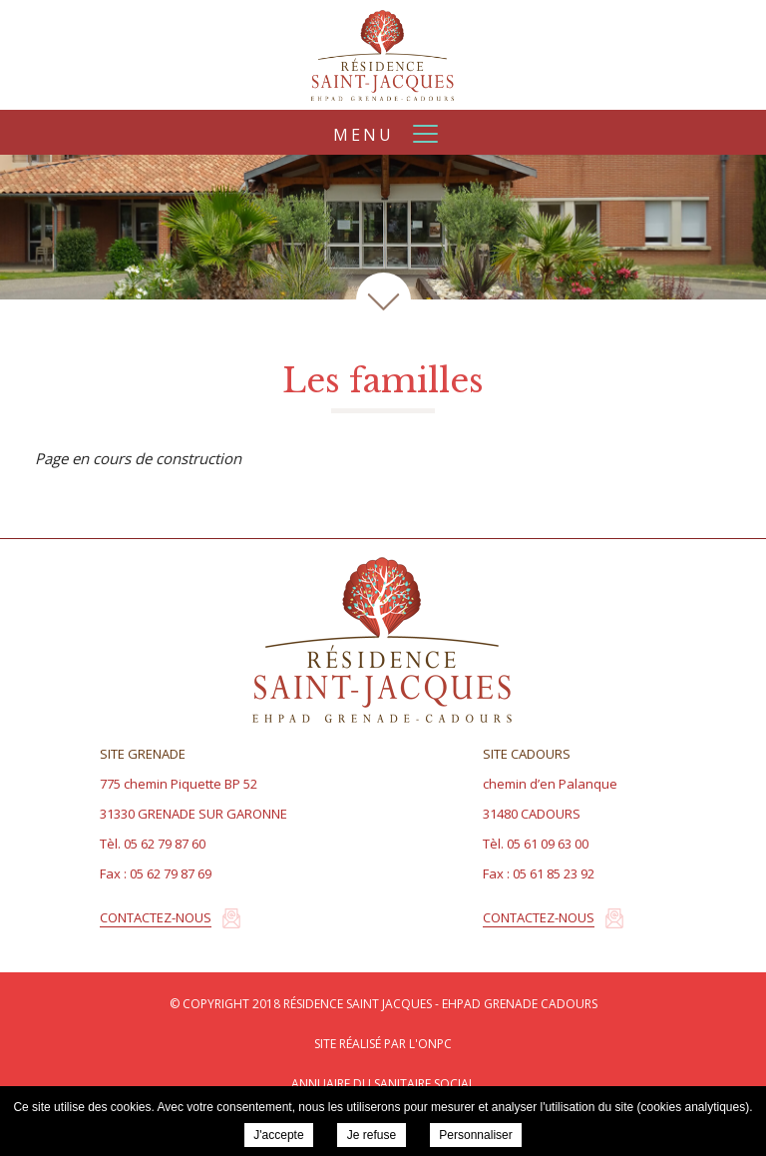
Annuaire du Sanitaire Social (383, 1083)
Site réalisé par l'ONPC (383, 1043)
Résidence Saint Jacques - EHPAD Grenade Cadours (383, 55)
